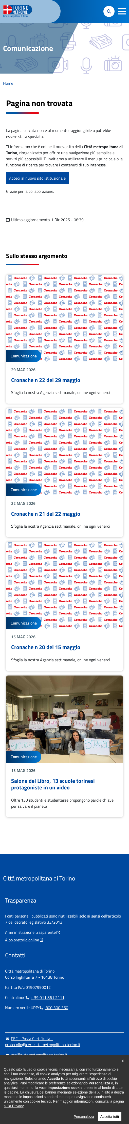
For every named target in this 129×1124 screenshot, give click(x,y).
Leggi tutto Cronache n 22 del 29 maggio (64, 339)
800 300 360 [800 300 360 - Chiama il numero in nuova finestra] (53, 1008)
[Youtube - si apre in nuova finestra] (49, 1086)
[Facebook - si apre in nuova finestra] (8, 1086)
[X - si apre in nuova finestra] (41, 1086)
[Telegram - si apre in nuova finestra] (33, 1086)
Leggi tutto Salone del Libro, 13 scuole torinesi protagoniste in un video (64, 746)
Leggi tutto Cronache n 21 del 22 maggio (64, 472)
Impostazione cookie (22, 1099)
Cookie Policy (55, 1099)
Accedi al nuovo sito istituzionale (37, 178)
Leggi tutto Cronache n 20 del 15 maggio (64, 606)
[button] (122, 11)
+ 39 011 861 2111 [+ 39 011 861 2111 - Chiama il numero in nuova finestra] (44, 997)
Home (8, 83)
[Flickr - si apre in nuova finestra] (57, 1086)
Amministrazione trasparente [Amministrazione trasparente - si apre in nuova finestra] (30, 932)
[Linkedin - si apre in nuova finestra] (25, 1086)
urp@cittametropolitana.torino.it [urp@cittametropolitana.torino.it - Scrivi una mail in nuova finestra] (36, 1055)
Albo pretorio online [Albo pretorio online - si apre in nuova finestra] (22, 940)
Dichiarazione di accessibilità (95, 1099)
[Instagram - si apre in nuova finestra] (17, 1086)
